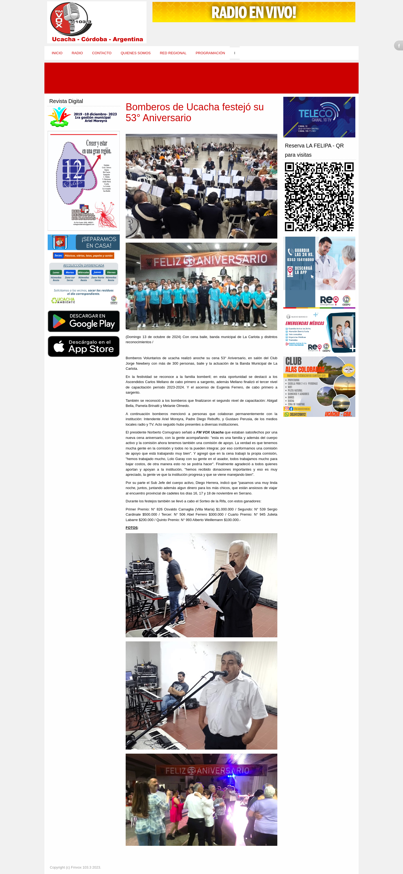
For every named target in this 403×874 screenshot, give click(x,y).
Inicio (57, 53)
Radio (77, 53)
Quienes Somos (136, 53)
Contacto (102, 53)
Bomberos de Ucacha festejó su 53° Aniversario (195, 112)
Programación (210, 53)
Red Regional (173, 53)
